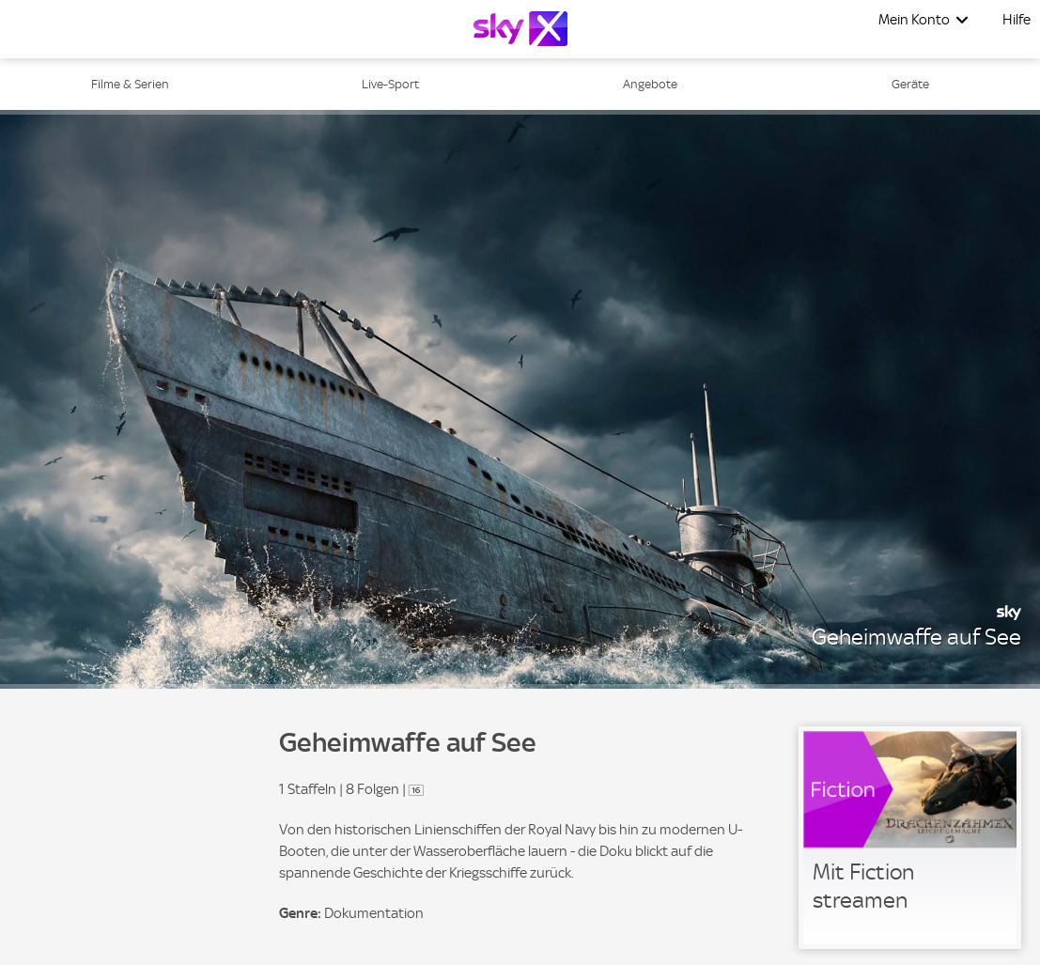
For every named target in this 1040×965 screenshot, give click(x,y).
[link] (910, 837)
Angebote (650, 84)
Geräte (910, 84)
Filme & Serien (130, 84)
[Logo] (520, 28)
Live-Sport (390, 84)
